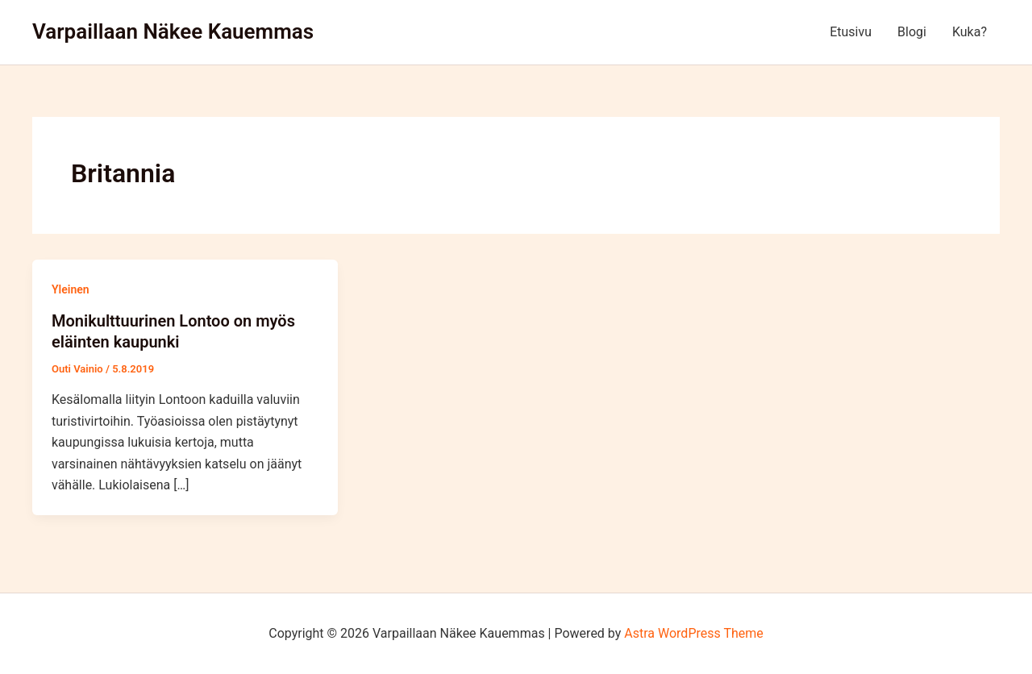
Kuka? (969, 32)
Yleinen (70, 289)
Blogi (911, 32)
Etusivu (851, 32)
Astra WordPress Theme (693, 633)
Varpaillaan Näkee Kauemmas (173, 31)
